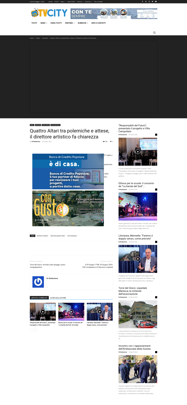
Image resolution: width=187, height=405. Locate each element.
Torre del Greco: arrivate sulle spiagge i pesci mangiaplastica (47, 266)
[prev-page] (31, 329)
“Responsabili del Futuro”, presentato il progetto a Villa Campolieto (134, 128)
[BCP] (68, 171)
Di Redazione (36, 141)
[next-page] (35, 329)
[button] (154, 32)
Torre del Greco (55, 125)
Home (32, 38)
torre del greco (72, 236)
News (38, 38)
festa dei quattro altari (58, 236)
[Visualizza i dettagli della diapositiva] (113, 13)
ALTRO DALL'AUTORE (58, 298)
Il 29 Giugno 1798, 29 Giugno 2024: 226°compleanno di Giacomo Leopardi (97, 266)
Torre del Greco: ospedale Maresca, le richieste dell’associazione (133, 291)
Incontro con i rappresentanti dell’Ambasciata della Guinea (135, 347)
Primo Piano (45, 125)
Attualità (45, 38)
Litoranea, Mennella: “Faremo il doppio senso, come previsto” (136, 237)
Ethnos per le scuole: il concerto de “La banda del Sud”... (136, 185)
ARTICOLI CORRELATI (39, 298)
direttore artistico (42, 236)
